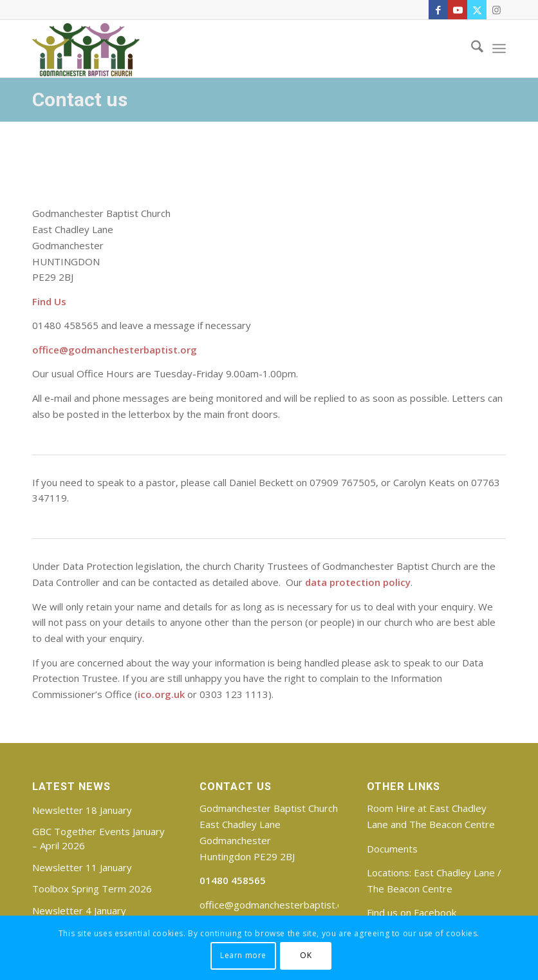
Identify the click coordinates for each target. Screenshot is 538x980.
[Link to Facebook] (438, 9)
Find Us (49, 301)
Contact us (79, 99)
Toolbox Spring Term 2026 (92, 888)
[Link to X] (477, 9)
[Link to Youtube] (457, 9)
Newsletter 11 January (82, 867)
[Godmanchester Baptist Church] (86, 48)
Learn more (243, 955)
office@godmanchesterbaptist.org (114, 349)
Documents (392, 848)
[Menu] (499, 48)
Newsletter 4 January (79, 910)
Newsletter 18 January (82, 810)
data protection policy (356, 582)
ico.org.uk (161, 694)
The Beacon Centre (409, 888)
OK (305, 955)
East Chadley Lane (454, 872)
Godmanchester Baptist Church (268, 808)
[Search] (470, 48)
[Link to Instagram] (496, 9)
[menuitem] (470, 48)
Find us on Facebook (411, 912)
